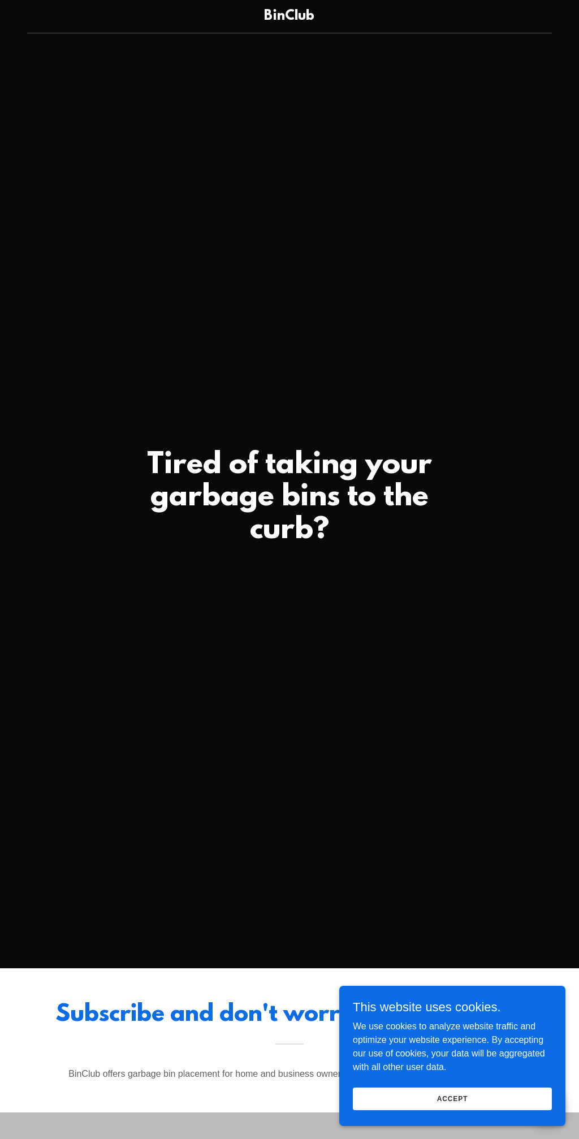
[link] (289, 16)
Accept (452, 1098)
